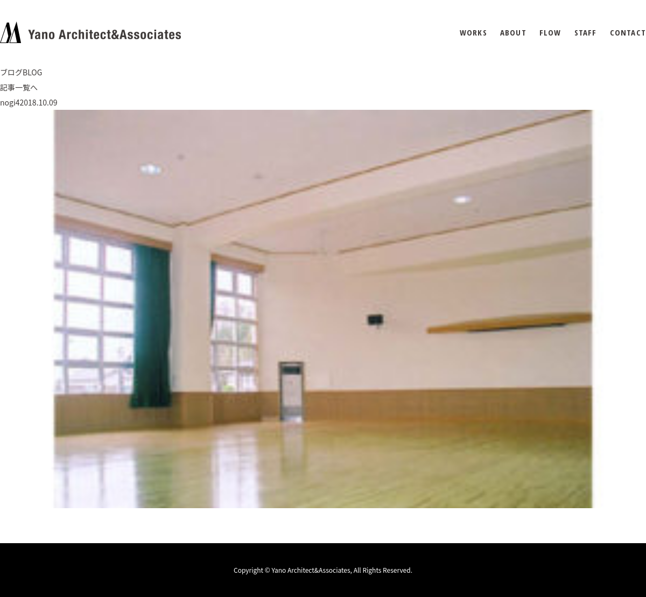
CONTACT (628, 33)
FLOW (550, 33)
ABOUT (513, 33)
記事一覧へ (19, 87)
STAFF (585, 33)
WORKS (473, 33)
